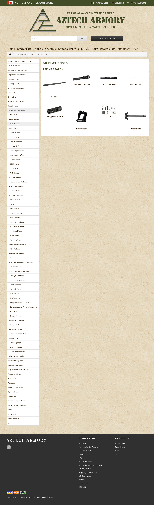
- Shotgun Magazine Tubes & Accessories (22, 307)
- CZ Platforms (13, 164)
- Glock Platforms (14, 177)
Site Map (82, 487)
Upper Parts (136, 129)
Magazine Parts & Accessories (18, 370)
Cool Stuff (11, 93)
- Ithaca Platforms (14, 200)
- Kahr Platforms (14, 209)
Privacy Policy (85, 469)
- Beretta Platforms (15, 146)
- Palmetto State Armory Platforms (20, 262)
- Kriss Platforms (14, 218)
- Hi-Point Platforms (15, 191)
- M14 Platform (13, 236)
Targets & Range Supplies (17, 405)
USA (9, 423)
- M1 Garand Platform (16, 231)
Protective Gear (13, 378)
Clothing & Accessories (16, 88)
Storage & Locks (13, 396)
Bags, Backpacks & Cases (16, 75)
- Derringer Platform (15, 168)
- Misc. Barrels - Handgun (17, 244)
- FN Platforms (13, 173)
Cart (117, 454)
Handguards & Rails (54, 117)
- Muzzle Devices (14, 258)
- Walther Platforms (15, 347)
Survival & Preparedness (16, 401)
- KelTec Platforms (15, 213)
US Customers (85, 476)
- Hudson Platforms (15, 195)
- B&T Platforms (14, 133)
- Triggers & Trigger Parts (17, 329)
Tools (10, 410)
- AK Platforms (13, 119)
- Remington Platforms (16, 276)
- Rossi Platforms (14, 285)
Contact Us (83, 483)
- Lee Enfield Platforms (16, 222)
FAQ (80, 458)
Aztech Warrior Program (89, 447)
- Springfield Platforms (16, 320)
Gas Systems (135, 85)
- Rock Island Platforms (16, 280)
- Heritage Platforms (15, 186)
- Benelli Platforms (15, 142)
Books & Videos (13, 79)
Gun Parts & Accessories (24, 54)
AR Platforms (42, 54)
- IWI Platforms (13, 204)
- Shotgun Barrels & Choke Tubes (20, 303)
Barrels (54, 97)
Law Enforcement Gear (16, 365)
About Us (83, 443)
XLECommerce (22, 497)
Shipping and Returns (88, 472)
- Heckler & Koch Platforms (17, 182)
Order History (120, 447)
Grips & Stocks (13, 106)
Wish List (119, 450)
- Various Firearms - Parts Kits (18, 334)
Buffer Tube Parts (108, 85)
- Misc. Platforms (14, 249)
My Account (120, 443)
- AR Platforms (13, 124)
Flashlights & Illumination (16, 101)
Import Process (85, 461)
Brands (82, 479)
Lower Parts (81, 129)
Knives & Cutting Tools (15, 361)
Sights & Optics (13, 392)
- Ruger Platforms (14, 289)
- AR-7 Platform (13, 128)
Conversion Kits (13, 419)
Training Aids (12, 414)
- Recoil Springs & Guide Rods (18, 271)
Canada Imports (86, 450)
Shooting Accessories (15, 387)
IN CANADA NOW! (14, 66)
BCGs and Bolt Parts (81, 85)
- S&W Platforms (14, 294)
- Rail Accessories (14, 267)
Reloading (11, 383)
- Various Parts (13, 338)
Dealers (82, 454)
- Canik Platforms (14, 160)
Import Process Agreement (90, 465)
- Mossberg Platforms (16, 253)
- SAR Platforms (14, 298)
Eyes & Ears (12, 97)
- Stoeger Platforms (15, 325)
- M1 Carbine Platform (16, 227)
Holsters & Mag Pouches (16, 356)
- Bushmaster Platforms (16, 155)
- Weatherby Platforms (16, 352)
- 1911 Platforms (14, 115)
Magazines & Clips (14, 374)
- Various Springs (14, 343)
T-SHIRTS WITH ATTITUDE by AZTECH (20, 61)
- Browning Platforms (16, 151)
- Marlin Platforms (14, 240)
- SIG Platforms (13, 311)
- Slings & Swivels (14, 316)
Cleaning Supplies (14, 84)
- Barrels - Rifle (13, 137)
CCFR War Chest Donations (17, 70)
